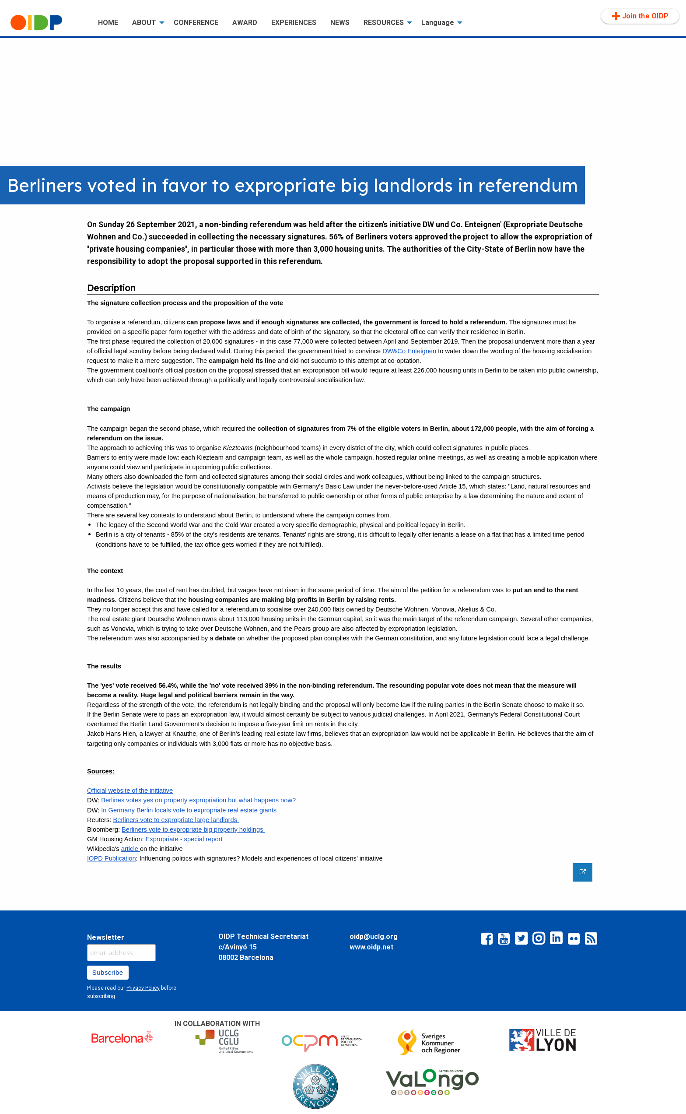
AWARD (244, 22)
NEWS (340, 22)
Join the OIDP (640, 16)
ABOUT (144, 22)
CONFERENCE (196, 22)
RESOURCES (384, 22)
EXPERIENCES (293, 22)
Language (437, 22)
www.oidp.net (371, 947)
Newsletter (105, 937)
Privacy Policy (143, 988)
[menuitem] (47, 22)
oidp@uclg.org (374, 936)
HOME (108, 22)
